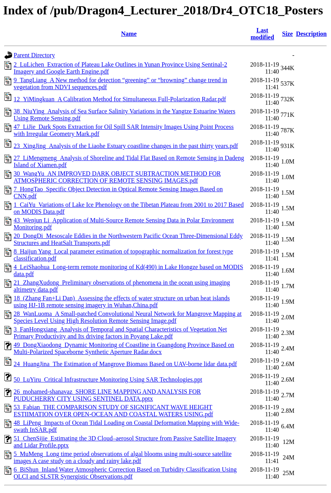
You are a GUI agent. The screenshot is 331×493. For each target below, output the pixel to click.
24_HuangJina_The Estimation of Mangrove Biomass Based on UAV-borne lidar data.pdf (125, 364)
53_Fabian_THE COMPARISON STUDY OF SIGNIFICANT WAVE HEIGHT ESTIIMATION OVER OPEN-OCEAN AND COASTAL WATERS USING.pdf (113, 410)
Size (287, 33)
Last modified (262, 33)
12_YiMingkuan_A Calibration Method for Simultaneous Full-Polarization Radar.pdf (120, 99)
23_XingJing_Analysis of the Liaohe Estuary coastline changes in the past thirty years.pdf (126, 146)
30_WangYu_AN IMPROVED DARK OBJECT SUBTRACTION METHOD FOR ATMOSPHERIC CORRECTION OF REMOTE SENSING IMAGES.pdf (117, 177)
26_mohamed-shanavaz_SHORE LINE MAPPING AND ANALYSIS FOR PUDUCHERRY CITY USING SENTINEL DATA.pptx (107, 395)
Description (311, 33)
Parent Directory (34, 55)
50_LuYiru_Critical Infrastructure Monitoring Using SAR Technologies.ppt (108, 379)
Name (129, 33)
